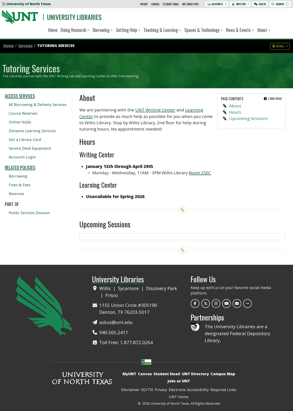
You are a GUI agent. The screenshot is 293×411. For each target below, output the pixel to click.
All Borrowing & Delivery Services (38, 104)
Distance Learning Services (32, 130)
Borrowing (18, 176)
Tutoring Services (55, 45)
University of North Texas (26, 4)
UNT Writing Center (155, 110)
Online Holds (20, 122)
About (235, 106)
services (25, 45)
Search (280, 4)
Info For (239, 4)
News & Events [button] (240, 29)
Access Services (20, 95)
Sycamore (129, 288)
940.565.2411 (113, 332)
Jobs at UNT (178, 380)
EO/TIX (147, 389)
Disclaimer (130, 389)
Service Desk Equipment (30, 148)
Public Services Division (29, 212)
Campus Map (223, 373)
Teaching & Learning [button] (162, 29)
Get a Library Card (25, 139)
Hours (235, 112)
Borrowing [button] (103, 29)
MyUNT (144, 4)
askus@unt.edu (116, 322)
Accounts (215, 4)
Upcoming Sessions (248, 118)
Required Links (223, 389)
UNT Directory (190, 4)
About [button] (263, 29)
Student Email (171, 4)
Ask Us (260, 4)
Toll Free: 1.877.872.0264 (126, 342)
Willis (105, 288)
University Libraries (74, 17)
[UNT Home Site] (44, 304)
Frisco (111, 295)
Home (52, 29)
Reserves (16, 193)
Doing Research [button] (75, 29)
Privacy (161, 389)
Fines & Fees (20, 184)
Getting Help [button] (128, 29)
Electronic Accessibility (189, 389)
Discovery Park (161, 288)
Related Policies (20, 167)
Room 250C (200, 173)
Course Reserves (23, 113)
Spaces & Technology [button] (203, 29)
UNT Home (178, 396)
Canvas (155, 4)
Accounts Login (22, 157)
